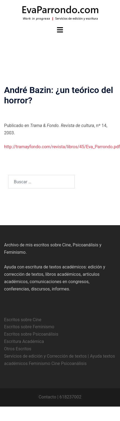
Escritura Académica (24, 341)
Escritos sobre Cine (22, 319)
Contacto (47, 397)
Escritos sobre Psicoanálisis (31, 334)
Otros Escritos (17, 348)
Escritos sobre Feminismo (29, 326)
